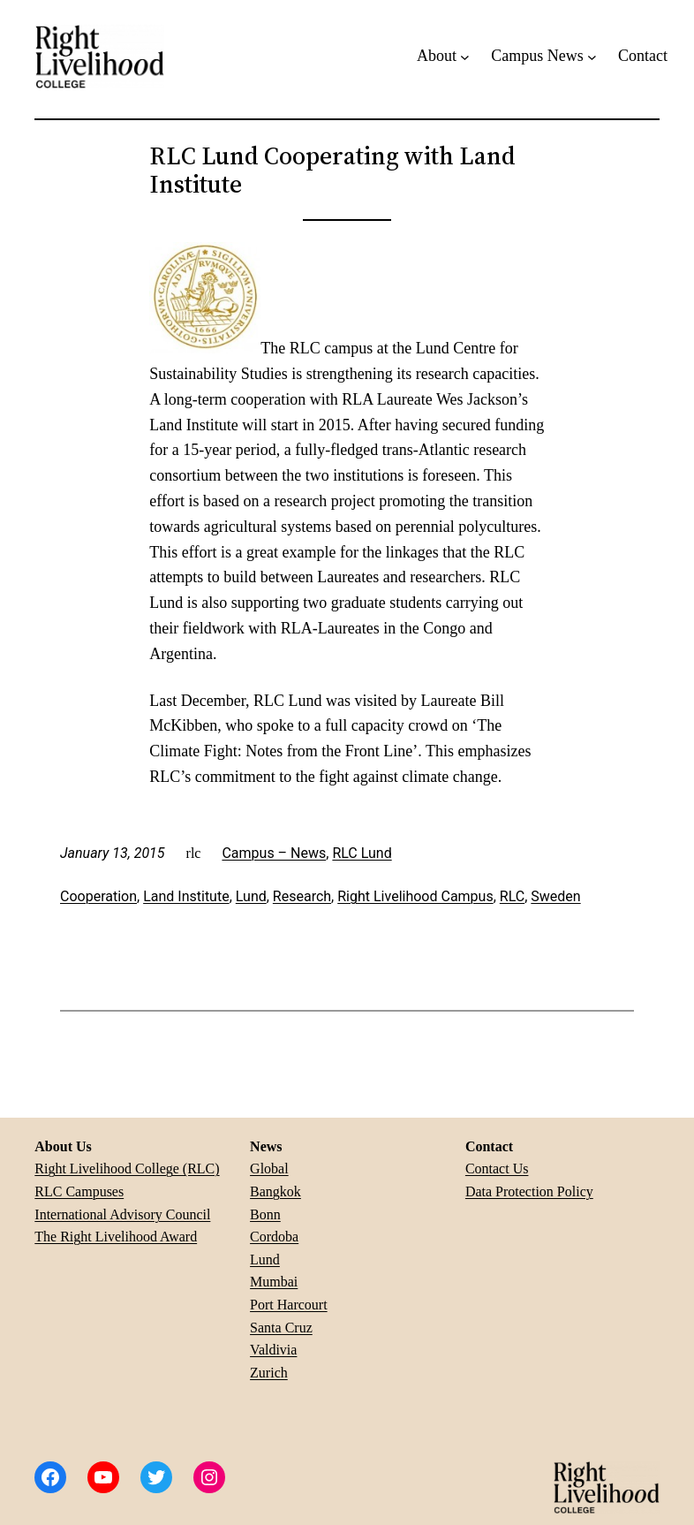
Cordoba (274, 1236)
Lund (251, 896)
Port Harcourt (289, 1304)
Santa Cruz (281, 1327)
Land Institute (186, 896)
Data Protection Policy (529, 1191)
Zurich (269, 1372)
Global (269, 1168)
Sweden (555, 896)
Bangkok (275, 1191)
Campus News (537, 55)
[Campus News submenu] (592, 56)
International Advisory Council (122, 1214)
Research (302, 896)
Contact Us (497, 1168)
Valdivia (273, 1349)
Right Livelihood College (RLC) (126, 1168)
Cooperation (98, 896)
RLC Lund (361, 853)
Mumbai (274, 1281)
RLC (512, 896)
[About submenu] (465, 56)
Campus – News (274, 853)
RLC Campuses (79, 1191)
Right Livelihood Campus (415, 896)
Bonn (265, 1214)
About (436, 55)
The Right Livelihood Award (115, 1236)
